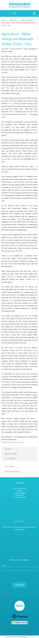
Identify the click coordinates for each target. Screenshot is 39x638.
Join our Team (10, 459)
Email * (4, 566)
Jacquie (21, 442)
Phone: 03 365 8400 (19, 497)
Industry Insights (27, 20)
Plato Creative (31, 636)
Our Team (8, 449)
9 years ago (11, 442)
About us (13, 20)
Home (4, 20)
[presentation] (19, 576)
